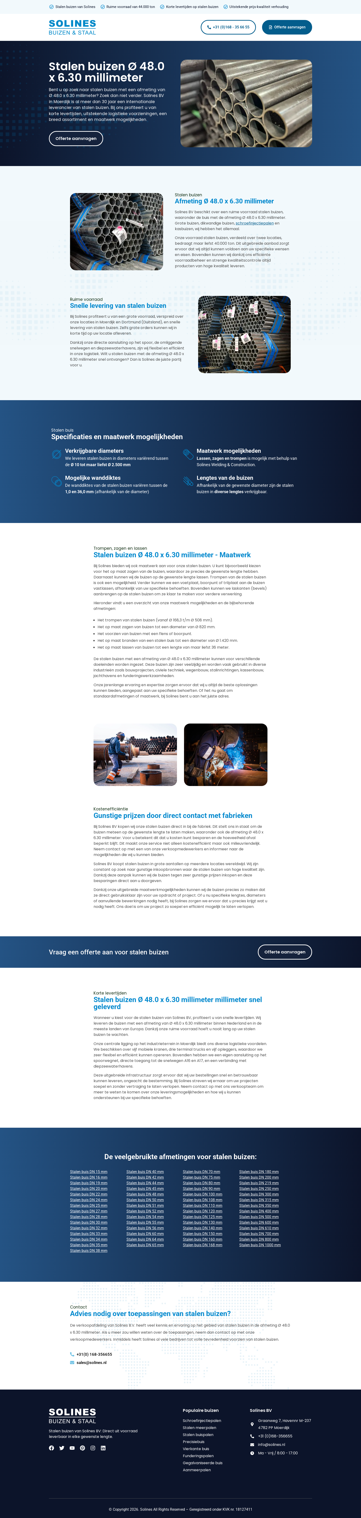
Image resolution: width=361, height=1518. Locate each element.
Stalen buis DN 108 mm (202, 1200)
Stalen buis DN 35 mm (88, 1245)
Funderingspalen (198, 1456)
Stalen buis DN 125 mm (202, 1217)
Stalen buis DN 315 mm (259, 1200)
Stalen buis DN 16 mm (88, 1177)
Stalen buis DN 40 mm (145, 1171)
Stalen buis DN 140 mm (202, 1228)
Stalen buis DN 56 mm (145, 1228)
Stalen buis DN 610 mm (259, 1228)
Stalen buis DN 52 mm (145, 1211)
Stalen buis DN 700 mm (259, 1233)
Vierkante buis (196, 1449)
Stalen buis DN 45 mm (145, 1188)
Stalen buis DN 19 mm (88, 1183)
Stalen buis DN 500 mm (259, 1217)
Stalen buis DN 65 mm (145, 1245)
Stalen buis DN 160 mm (202, 1239)
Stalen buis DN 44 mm (145, 1183)
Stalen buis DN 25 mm (88, 1205)
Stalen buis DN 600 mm (259, 1222)
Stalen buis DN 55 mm (145, 1222)
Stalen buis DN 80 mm (201, 1183)
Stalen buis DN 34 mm (88, 1239)
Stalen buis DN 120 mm (202, 1211)
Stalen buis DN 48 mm (145, 1194)
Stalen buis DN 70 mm (201, 1171)
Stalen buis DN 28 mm (88, 1217)
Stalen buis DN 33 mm (88, 1233)
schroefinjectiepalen (255, 223)
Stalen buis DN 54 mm (145, 1217)
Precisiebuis (193, 1441)
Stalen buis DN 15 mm (88, 1171)
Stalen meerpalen (199, 1427)
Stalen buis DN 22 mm (88, 1194)
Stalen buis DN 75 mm (201, 1177)
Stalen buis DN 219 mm (259, 1183)
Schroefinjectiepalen (202, 1420)
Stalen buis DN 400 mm (259, 1211)
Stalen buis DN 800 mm (259, 1239)
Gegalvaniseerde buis (203, 1463)
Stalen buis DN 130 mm (202, 1222)
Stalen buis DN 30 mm (88, 1222)
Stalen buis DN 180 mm (259, 1171)
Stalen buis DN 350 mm (259, 1205)
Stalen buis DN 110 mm (202, 1205)
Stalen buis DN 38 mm (88, 1250)
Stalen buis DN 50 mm (145, 1200)
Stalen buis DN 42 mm (145, 1177)
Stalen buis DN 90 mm (201, 1188)
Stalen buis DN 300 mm (259, 1194)
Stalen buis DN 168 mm (202, 1245)
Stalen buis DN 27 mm (88, 1211)
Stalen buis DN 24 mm (88, 1200)
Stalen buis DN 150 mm (202, 1233)
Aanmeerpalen (197, 1470)
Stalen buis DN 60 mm (145, 1233)
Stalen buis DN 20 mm (88, 1188)
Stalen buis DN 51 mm (145, 1205)
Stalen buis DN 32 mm (88, 1228)
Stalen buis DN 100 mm (202, 1194)
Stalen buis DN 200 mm (259, 1177)
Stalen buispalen (198, 1434)
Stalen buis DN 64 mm (145, 1239)
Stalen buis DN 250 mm (259, 1188)
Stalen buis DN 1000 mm (260, 1245)
